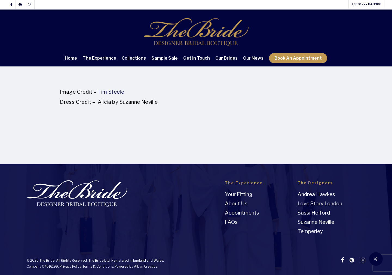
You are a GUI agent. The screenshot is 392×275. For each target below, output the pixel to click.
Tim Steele (111, 92)
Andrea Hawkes (316, 194)
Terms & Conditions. (98, 266)
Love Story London (320, 203)
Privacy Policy (70, 266)
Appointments (242, 213)
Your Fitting (238, 194)
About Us (236, 203)
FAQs (231, 222)
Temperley (310, 231)
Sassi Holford (314, 213)
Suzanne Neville (316, 222)
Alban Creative (145, 266)
